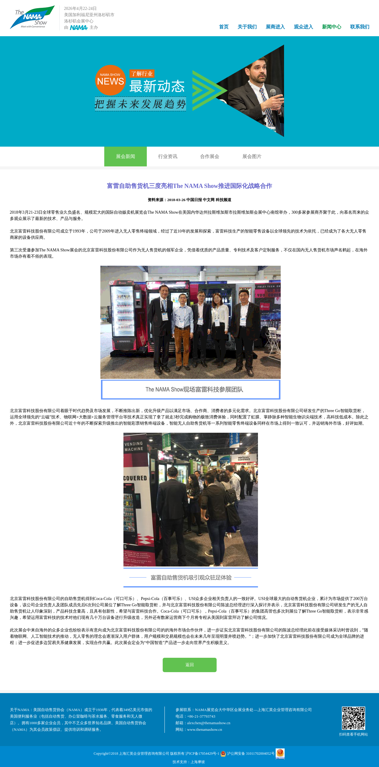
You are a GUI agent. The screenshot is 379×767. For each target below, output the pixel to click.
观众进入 (303, 26)
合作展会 (209, 156)
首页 (224, 26)
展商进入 (275, 26)
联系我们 (359, 26)
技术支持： (182, 762)
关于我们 (247, 26)
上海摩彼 (198, 762)
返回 (189, 665)
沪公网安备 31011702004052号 (247, 754)
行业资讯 (167, 156)
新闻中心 (331, 26)
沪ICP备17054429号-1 (202, 753)
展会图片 (252, 156)
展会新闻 (125, 156)
